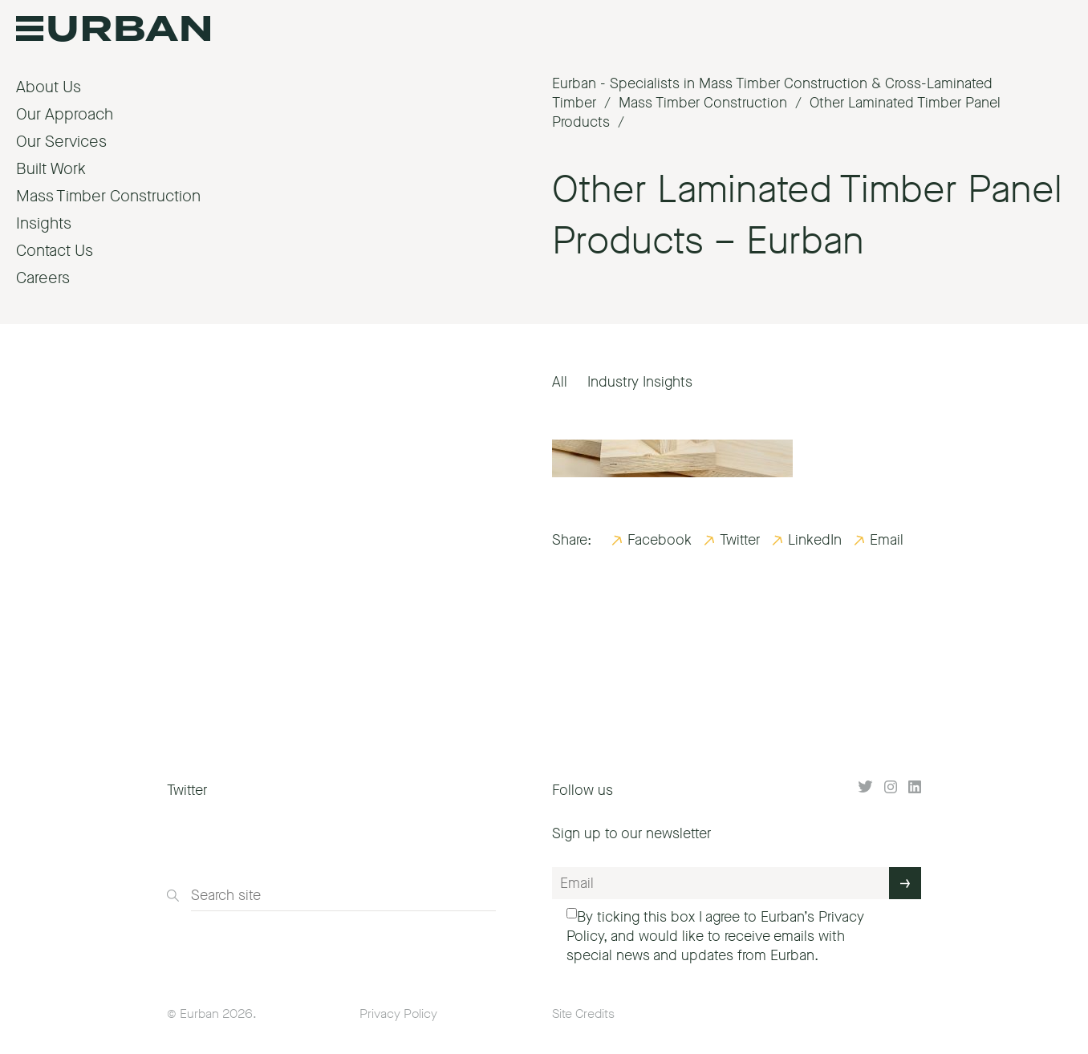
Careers (43, 278)
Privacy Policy (398, 1013)
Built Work (51, 169)
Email (886, 539)
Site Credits (583, 1013)
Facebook (659, 539)
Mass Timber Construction (108, 196)
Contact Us (54, 250)
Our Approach (64, 114)
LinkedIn (815, 539)
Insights (43, 223)
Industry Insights (639, 381)
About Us (48, 87)
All (559, 381)
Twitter (740, 539)
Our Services (61, 141)
